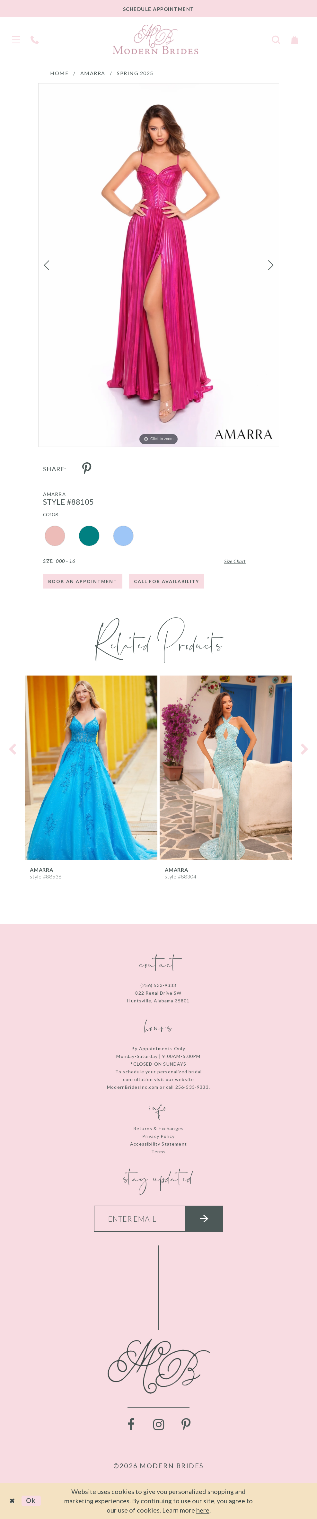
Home (59, 73)
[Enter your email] (159, 1219)
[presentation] (91, 768)
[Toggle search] (276, 39)
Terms (158, 1151)
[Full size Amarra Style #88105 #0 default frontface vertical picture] (159, 265)
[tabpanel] (159, 265)
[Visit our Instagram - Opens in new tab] (158, 1424)
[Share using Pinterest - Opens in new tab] (87, 468)
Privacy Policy (158, 1136)
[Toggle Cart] (294, 39)
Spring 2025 (135, 73)
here (202, 1510)
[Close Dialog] (12, 1500)
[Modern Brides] (155, 39)
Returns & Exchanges (158, 1128)
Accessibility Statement (158, 1144)
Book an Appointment (82, 581)
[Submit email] (204, 1219)
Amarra (92, 73)
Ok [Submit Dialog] (31, 1500)
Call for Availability (166, 581)
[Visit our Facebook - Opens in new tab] (131, 1424)
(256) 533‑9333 (158, 985)
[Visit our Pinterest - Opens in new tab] (186, 1424)
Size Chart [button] (235, 561)
